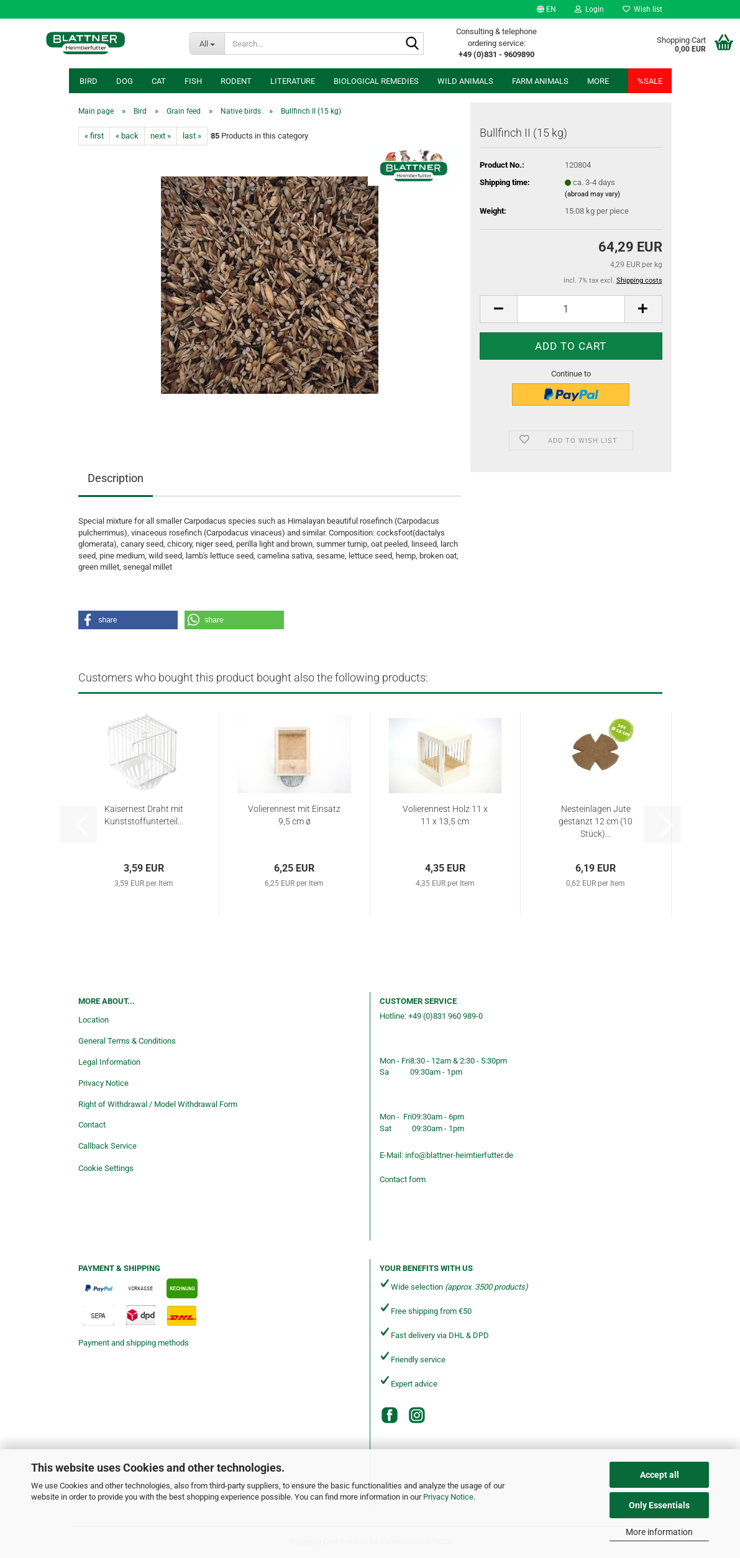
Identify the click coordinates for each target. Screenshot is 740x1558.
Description (116, 478)
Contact (92, 1124)
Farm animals (540, 81)
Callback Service (107, 1145)
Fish (193, 81)
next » (160, 135)
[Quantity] (570, 309)
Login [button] (589, 9)
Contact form (403, 1179)
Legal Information (109, 1062)
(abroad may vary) (592, 194)
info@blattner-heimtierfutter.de (459, 1155)
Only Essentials (659, 1505)
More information (659, 1532)
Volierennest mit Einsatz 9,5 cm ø (294, 815)
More (598, 81)
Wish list (642, 9)
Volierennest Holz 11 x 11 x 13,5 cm (445, 815)
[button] (546, 9)
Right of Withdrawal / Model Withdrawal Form (157, 1104)
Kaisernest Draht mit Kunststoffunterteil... (143, 815)
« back (127, 135)
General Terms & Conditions (127, 1041)
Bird (89, 81)
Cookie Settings (106, 1168)
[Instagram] (417, 1415)
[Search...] (207, 43)
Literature (292, 81)
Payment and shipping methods (133, 1342)
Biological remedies (376, 81)
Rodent (236, 81)
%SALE (649, 81)
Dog (124, 81)
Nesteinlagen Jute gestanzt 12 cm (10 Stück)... (596, 821)
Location (93, 1019)
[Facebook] (390, 1415)
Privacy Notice (448, 1496)
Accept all (659, 1475)
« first (94, 135)
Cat (159, 81)
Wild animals (465, 81)
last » (192, 135)
